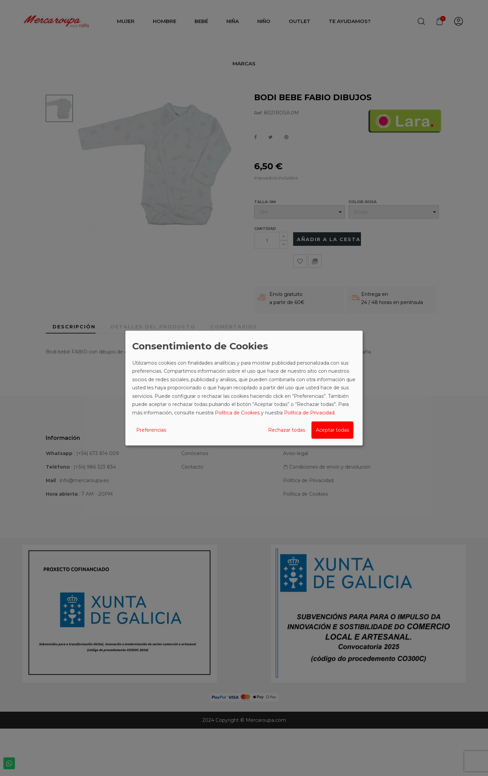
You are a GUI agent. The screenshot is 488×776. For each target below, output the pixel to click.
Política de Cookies (237, 412)
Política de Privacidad (309, 412)
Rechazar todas (286, 430)
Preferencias (151, 430)
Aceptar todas (332, 430)
